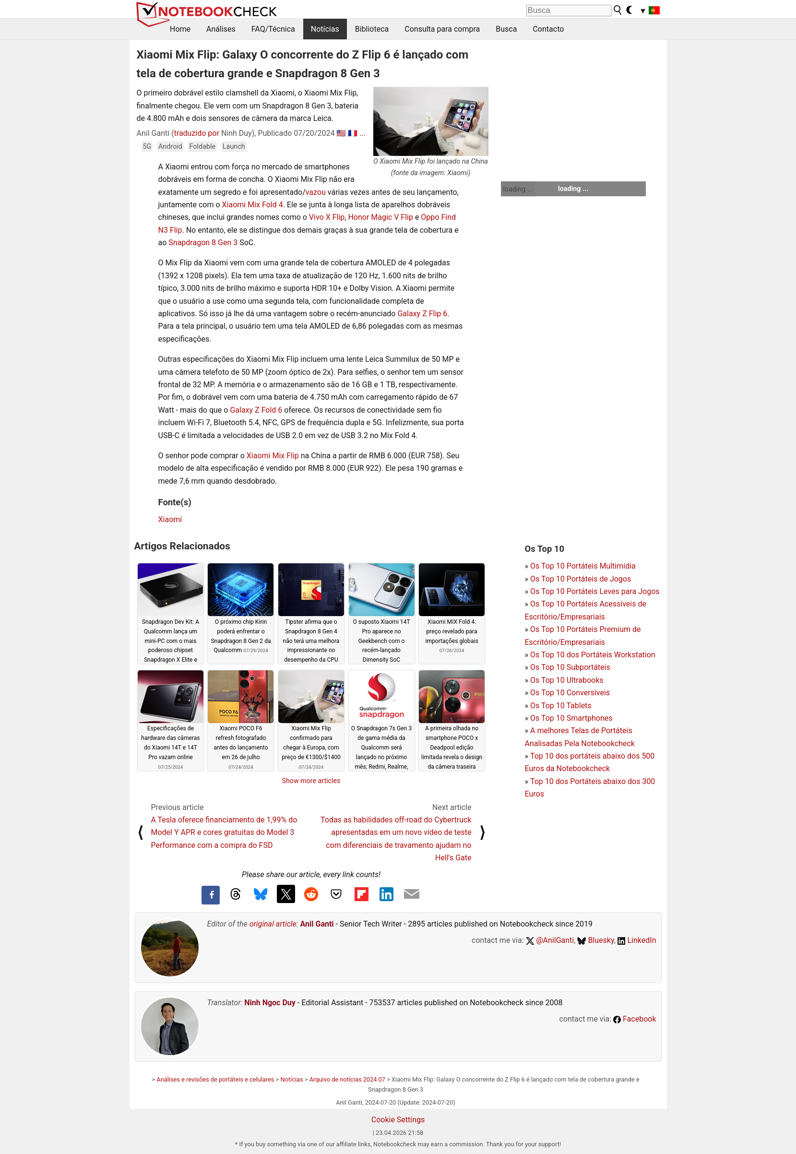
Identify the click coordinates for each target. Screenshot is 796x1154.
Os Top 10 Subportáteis (570, 667)
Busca (506, 29)
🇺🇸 (341, 133)
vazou (317, 192)
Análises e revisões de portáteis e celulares (215, 1079)
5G (147, 147)
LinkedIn (637, 940)
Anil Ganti (317, 923)
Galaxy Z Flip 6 (422, 313)
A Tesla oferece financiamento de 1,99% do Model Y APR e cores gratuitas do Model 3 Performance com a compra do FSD (224, 832)
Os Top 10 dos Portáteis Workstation (592, 654)
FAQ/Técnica (273, 29)
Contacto (548, 29)
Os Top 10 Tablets (561, 705)
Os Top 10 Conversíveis (570, 692)
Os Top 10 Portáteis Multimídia (583, 566)
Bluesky (595, 940)
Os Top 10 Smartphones (571, 718)
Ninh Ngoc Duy (270, 1002)
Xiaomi (170, 519)
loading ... (518, 189)
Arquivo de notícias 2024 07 (347, 1079)
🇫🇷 (352, 133)
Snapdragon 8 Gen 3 (203, 242)
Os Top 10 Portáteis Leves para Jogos (595, 591)
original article (273, 923)
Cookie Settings (398, 1119)
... (362, 133)
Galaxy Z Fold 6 (256, 410)
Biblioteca (372, 29)
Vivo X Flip (327, 217)
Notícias (325, 29)
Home (180, 29)
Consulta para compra (442, 29)
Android (170, 147)
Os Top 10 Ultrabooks (567, 680)
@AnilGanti (550, 940)
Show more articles (311, 781)
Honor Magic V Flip (380, 217)
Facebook (634, 1018)
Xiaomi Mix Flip (273, 455)
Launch (234, 147)
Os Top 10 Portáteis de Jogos (580, 578)
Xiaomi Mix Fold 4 (252, 204)
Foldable (203, 147)
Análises (221, 29)
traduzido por (196, 133)
